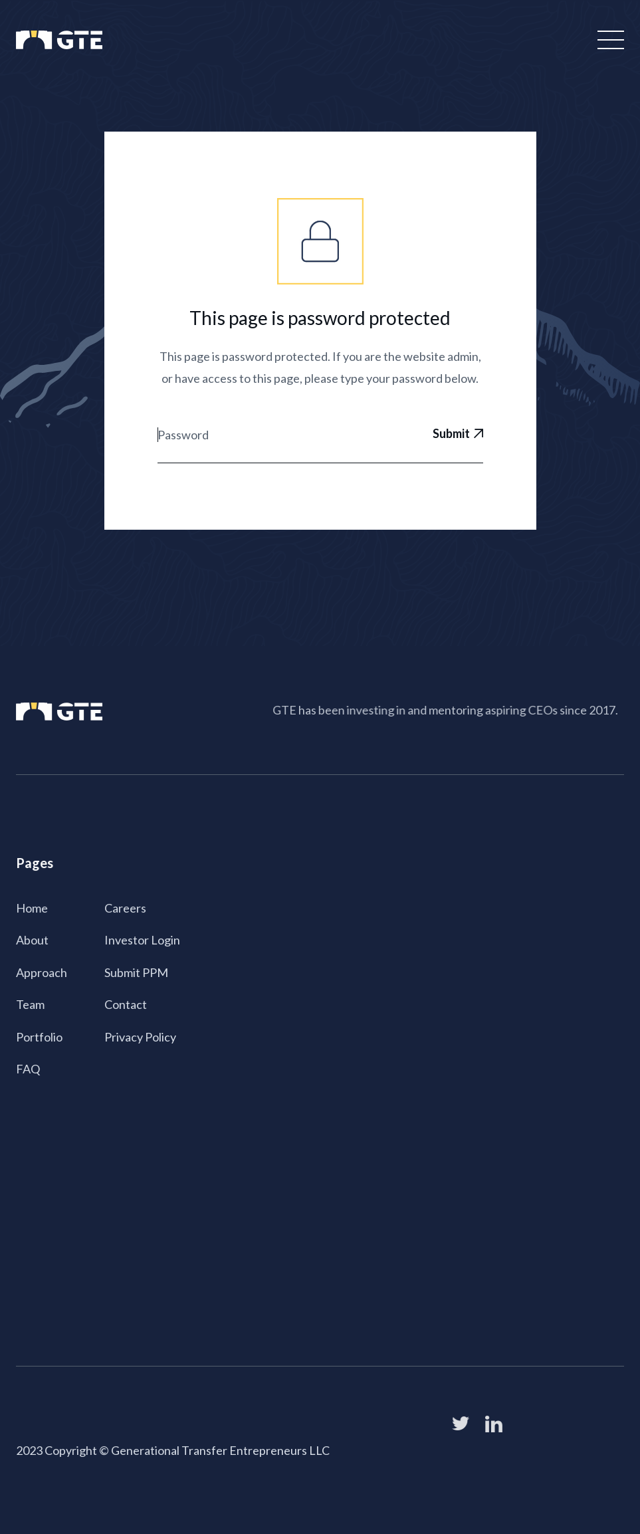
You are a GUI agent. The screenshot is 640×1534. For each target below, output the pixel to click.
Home (33, 908)
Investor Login (142, 939)
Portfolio (40, 1035)
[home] (59, 40)
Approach (42, 971)
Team (31, 1003)
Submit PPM (136, 971)
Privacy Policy (140, 1035)
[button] (608, 39)
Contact (126, 1003)
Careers (126, 908)
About (33, 939)
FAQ (29, 1067)
